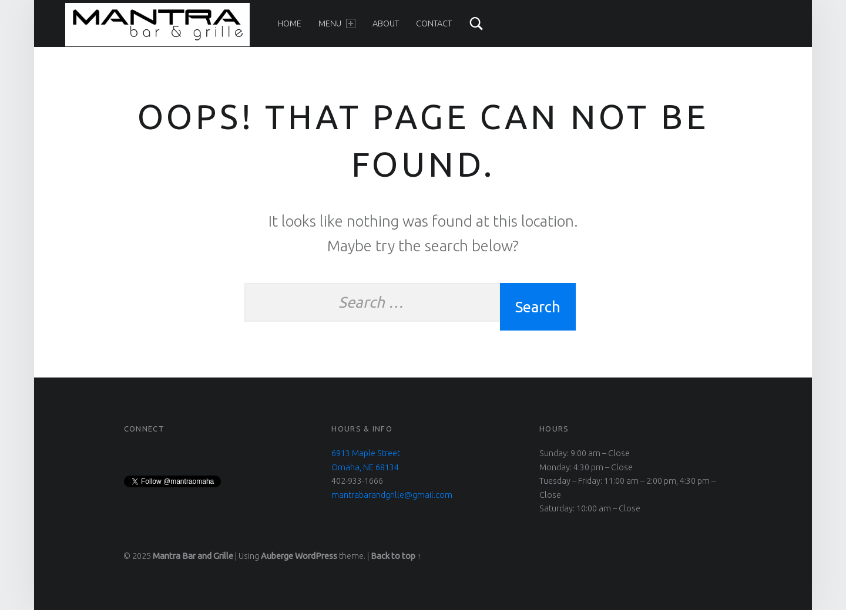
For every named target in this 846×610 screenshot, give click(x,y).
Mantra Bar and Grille (193, 556)
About (385, 23)
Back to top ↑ (396, 556)
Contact (434, 23)
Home (289, 23)
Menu (336, 23)
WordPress (316, 556)
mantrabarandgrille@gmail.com (391, 495)
